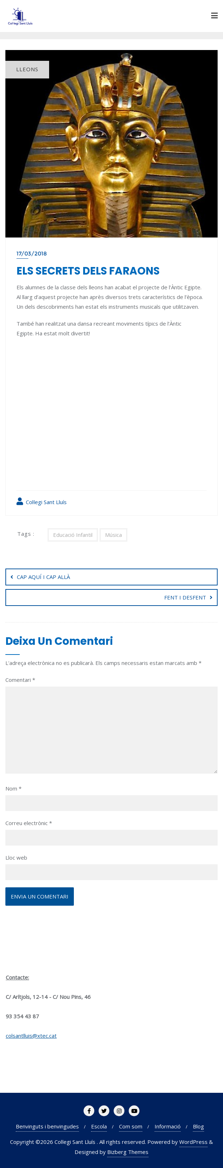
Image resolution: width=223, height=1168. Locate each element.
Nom (13, 788)
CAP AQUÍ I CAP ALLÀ (43, 576)
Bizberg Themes (127, 1151)
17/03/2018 (31, 253)
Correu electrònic (28, 823)
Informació (168, 1126)
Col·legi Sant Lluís (41, 502)
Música (113, 534)
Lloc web (16, 857)
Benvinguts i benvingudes (47, 1126)
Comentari (20, 679)
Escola (99, 1126)
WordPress (193, 1141)
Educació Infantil (72, 534)
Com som (130, 1126)
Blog (198, 1126)
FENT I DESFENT (185, 597)
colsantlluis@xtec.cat (31, 1035)
